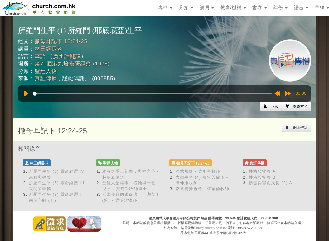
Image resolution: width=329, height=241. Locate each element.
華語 (40, 56)
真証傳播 (46, 78)
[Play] (26, 94)
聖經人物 (46, 71)
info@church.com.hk (211, 228)
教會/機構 (233, 7)
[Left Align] (296, 106)
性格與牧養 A (262, 171)
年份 (280, 7)
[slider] (152, 94)
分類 (186, 7)
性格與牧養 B (262, 177)
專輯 (165, 7)
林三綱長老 (48, 49)
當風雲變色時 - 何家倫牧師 (203, 188)
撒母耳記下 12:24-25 (61, 41)
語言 (301, 7)
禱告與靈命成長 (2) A (271, 183)
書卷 (259, 7)
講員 (207, 7)
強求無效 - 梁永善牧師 (198, 171)
